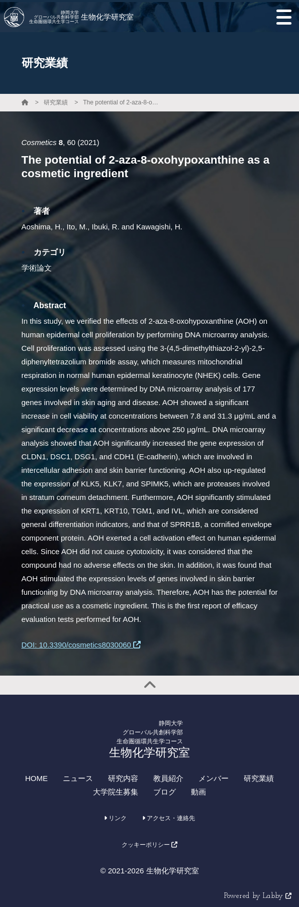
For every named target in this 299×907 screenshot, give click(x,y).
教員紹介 (168, 778)
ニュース (78, 778)
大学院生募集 (115, 792)
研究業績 (56, 102)
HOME (36, 778)
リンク (115, 818)
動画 (198, 792)
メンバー (213, 778)
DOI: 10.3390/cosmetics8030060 (81, 644)
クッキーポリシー (149, 844)
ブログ (164, 792)
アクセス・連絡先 (168, 818)
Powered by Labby (257, 896)
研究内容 (123, 778)
